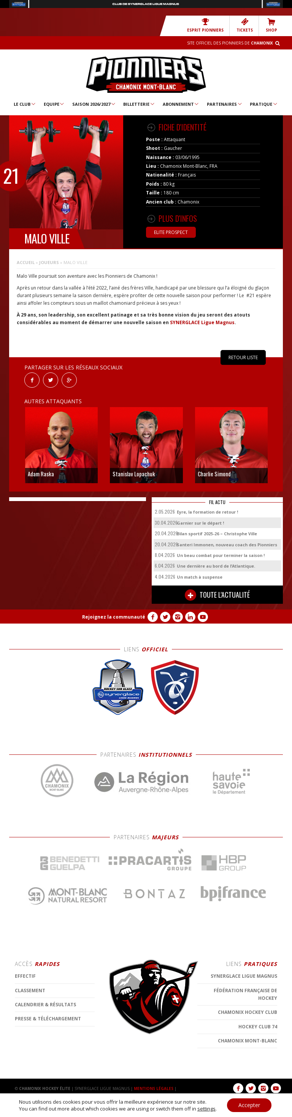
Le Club (25, 103)
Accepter (249, 1105)
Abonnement (181, 103)
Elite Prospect (171, 232)
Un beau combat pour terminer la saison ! (221, 555)
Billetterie (139, 103)
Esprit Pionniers (205, 25)
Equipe (54, 103)
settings (206, 1108)
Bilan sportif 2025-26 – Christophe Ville (217, 533)
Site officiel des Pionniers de (230, 43)
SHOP (271, 25)
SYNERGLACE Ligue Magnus (202, 322)
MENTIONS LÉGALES (153, 1088)
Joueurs (49, 262)
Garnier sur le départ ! (200, 523)
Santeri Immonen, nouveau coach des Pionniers (227, 544)
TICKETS (244, 25)
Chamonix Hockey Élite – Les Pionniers (146, 74)
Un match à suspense (199, 577)
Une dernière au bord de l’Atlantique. (216, 566)
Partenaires (225, 103)
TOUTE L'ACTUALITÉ (217, 595)
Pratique (264, 103)
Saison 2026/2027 (94, 103)
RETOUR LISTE (243, 357)
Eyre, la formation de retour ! (207, 512)
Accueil (26, 262)
